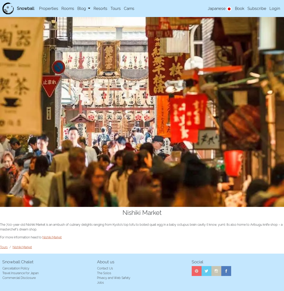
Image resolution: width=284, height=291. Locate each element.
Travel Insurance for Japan (20, 273)
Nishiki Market (52, 237)
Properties (48, 8)
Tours (115, 8)
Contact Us (105, 268)
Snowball (25, 8)
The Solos (104, 273)
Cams (129, 8)
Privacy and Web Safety (113, 278)
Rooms (67, 8)
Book (239, 8)
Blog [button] (82, 8)
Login (274, 8)
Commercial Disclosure (19, 278)
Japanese (220, 8)
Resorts (100, 8)
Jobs (100, 282)
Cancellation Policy (15, 268)
